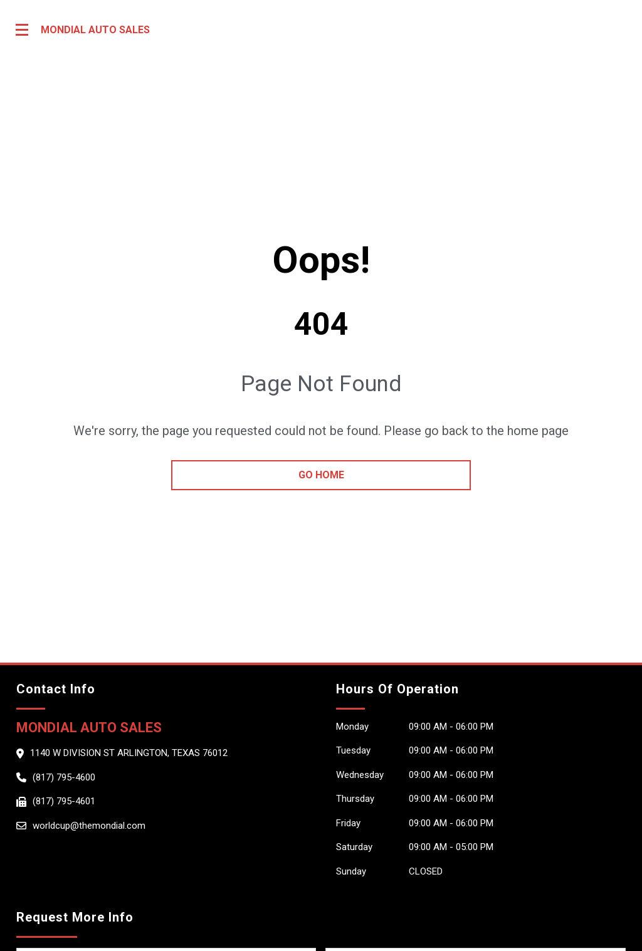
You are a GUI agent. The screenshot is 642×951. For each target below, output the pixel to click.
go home (321, 475)
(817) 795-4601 (64, 801)
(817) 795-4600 (64, 777)
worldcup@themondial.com (89, 825)
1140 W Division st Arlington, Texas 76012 (129, 753)
